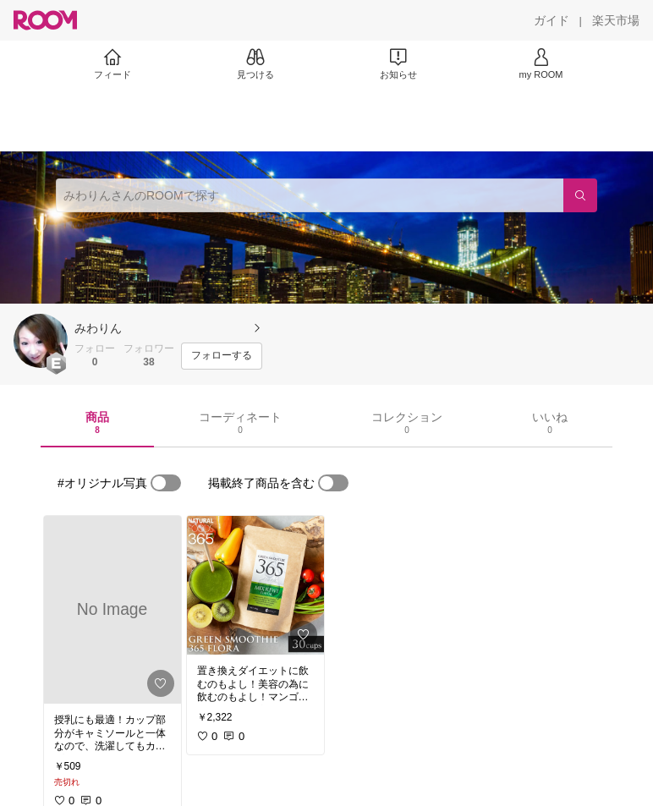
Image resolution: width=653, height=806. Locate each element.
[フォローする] (221, 356)
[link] (112, 610)
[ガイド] (551, 20)
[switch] (166, 482)
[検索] (580, 195)
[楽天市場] (615, 20)
